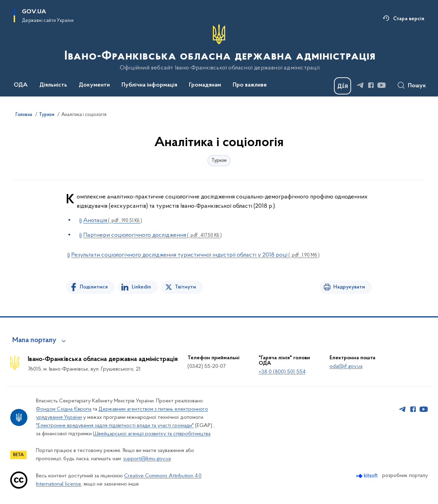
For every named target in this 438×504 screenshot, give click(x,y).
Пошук (417, 86)
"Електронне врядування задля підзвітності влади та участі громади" (115, 425)
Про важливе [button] (250, 85)
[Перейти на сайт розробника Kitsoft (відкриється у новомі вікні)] (368, 475)
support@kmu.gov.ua (147, 459)
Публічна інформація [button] (149, 85)
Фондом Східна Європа (63, 409)
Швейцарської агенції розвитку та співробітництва (151, 434)
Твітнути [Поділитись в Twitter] (185, 287)
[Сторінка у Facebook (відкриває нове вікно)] (371, 85)
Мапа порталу (34, 340)
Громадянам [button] (205, 85)
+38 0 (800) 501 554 (282, 372)
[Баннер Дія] (342, 85)
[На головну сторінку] (219, 47)
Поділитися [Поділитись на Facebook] (94, 287)
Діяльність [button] (53, 85)
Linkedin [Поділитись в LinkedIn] (141, 287)
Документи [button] (94, 85)
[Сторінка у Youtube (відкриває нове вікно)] (381, 85)
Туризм (46, 115)
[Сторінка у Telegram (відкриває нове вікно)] (360, 85)
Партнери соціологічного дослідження (152, 235)
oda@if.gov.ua (346, 366)
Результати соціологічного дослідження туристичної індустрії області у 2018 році (195, 255)
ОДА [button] (21, 85)
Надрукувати (349, 287)
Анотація (112, 220)
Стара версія (408, 19)
